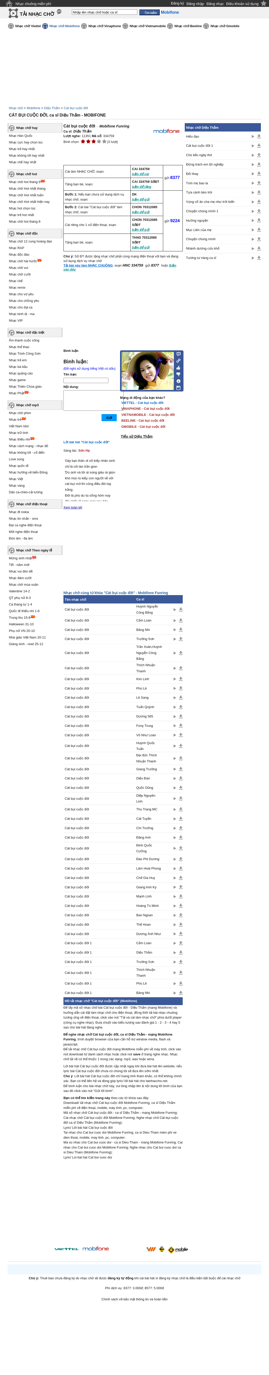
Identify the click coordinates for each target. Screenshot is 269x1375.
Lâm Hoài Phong (148, 868)
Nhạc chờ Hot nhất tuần (26, 195)
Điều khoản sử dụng (242, 4)
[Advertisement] (123, 1203)
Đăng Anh (143, 837)
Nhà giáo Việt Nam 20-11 (27, 637)
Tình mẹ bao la (197, 183)
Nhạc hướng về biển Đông (28, 472)
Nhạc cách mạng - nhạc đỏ (28, 446)
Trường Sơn (145, 639)
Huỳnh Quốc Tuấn (145, 746)
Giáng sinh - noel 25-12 (26, 644)
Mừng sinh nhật (20, 558)
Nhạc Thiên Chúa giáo (25, 386)
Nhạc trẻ (15, 419)
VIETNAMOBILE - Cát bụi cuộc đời (148, 415)
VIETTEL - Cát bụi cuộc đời (142, 403)
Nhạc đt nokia (19, 512)
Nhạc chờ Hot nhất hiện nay (29, 202)
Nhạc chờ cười (19, 274)
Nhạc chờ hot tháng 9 (24, 182)
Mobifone (33, 108)
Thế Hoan (143, 924)
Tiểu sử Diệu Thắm (137, 436)
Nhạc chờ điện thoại (31, 504)
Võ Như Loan (146, 735)
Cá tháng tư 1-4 (20, 604)
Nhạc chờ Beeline (188, 26)
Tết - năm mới (19, 565)
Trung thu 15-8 (19, 617)
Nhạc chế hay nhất (22, 162)
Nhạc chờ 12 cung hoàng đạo (30, 241)
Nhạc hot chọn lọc (22, 208)
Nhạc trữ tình (18, 433)
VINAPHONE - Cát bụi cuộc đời (145, 409)
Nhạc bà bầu (18, 367)
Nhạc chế (16, 281)
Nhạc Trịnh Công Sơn (25, 353)
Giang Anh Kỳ (146, 887)
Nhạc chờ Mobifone (64, 26)
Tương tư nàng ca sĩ (201, 258)
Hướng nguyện (197, 220)
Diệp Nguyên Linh (145, 798)
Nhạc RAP (16, 248)
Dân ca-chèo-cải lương (25, 492)
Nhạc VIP (16, 320)
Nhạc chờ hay (27, 128)
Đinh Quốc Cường (144, 848)
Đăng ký (177, 3)
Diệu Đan (143, 778)
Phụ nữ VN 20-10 (22, 631)
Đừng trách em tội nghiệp (205, 164)
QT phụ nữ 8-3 (20, 598)
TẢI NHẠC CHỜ (37, 14)
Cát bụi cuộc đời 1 (78, 943)
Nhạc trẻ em (18, 360)
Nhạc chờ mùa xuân (23, 584)
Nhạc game (17, 380)
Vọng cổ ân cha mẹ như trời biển (210, 202)
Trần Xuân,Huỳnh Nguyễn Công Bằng (149, 653)
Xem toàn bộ (72, 507)
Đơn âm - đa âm (21, 538)
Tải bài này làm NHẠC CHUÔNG (88, 265)
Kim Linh (142, 679)
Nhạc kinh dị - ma (22, 314)
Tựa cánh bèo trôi (199, 192)
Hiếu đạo (192, 136)
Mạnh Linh (144, 896)
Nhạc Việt (16, 479)
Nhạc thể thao (19, 347)
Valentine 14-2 (19, 591)
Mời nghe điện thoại (23, 532)
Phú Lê (141, 688)
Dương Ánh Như (148, 934)
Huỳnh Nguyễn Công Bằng (147, 609)
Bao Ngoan (144, 915)
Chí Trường (144, 828)
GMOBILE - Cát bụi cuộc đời (143, 427)
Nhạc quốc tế (18, 466)
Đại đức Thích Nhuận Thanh (146, 758)
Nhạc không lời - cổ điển (27, 452)
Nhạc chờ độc (27, 233)
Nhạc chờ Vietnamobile (148, 26)
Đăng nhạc (215, 4)
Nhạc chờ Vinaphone (104, 26)
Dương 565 (144, 716)
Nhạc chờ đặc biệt (30, 332)
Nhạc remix (17, 287)
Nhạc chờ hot (26, 174)
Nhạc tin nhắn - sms (23, 518)
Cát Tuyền (143, 819)
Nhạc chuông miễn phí (33, 4)
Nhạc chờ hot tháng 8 (24, 221)
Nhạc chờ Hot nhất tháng (27, 188)
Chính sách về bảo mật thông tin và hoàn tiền (135, 1299)
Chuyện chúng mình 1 (202, 211)
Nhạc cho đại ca (20, 307)
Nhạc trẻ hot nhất (21, 215)
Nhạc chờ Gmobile (224, 26)
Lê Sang (142, 697)
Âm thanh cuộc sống (24, 340)
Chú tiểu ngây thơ (199, 155)
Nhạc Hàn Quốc (20, 136)
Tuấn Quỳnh (145, 707)
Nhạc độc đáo (19, 254)
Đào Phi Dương (147, 859)
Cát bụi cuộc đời (76, 108)
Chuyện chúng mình (200, 239)
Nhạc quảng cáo (21, 373)
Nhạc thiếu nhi (19, 439)
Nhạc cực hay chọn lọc (26, 142)
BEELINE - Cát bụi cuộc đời (142, 420)
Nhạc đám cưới (20, 578)
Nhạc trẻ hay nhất (22, 149)
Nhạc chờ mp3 (27, 405)
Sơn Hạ (84, 450)
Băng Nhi (143, 630)
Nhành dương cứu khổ (203, 248)
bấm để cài (140, 174)
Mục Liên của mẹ (198, 230)
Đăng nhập (195, 4)
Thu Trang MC (146, 809)
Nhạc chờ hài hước (23, 261)
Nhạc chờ (16, 108)
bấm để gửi (140, 199)
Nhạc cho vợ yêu (21, 294)
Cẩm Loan (144, 620)
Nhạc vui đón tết (21, 571)
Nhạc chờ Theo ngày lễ (34, 550)
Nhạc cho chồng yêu (24, 301)
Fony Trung (144, 726)
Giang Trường (146, 769)
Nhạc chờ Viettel (28, 26)
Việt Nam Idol (19, 426)
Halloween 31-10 (21, 624)
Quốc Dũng (144, 788)
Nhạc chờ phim (20, 413)
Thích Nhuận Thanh (145, 668)
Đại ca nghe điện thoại (25, 525)
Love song (16, 459)
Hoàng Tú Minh (147, 906)
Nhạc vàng (17, 485)
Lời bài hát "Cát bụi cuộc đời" (86, 442)
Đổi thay (192, 174)
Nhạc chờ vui (18, 268)
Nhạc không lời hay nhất (26, 155)
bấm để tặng (141, 187)
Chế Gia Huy (145, 878)
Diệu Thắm (52, 108)
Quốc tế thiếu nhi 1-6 (24, 611)
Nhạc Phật (16, 393)
